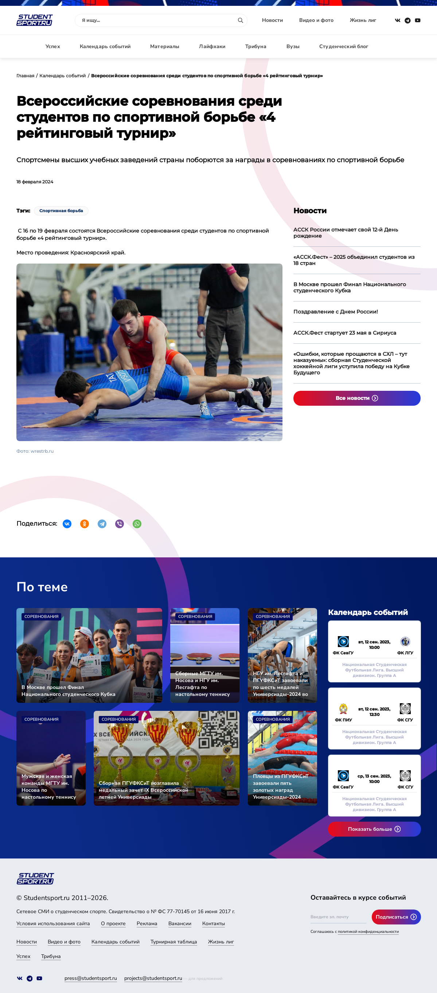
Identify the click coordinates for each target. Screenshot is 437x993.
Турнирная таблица (174, 941)
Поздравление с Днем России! (335, 311)
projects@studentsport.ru (153, 978)
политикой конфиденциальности (368, 931)
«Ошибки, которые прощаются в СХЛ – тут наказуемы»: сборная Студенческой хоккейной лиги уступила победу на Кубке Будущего (351, 363)
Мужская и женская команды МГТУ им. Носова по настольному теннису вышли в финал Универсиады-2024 (49, 787)
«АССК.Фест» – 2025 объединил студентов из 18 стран (354, 260)
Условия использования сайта (53, 923)
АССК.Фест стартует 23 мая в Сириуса (344, 333)
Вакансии (179, 923)
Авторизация (404, 46)
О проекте (113, 923)
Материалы (164, 46)
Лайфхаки (212, 46)
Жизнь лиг (363, 20)
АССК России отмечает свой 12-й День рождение (345, 232)
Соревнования (41, 616)
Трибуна (256, 46)
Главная (25, 75)
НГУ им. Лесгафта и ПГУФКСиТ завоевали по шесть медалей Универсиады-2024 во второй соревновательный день (280, 684)
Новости (272, 20)
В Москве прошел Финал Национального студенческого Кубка (349, 287)
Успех (53, 46)
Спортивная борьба (61, 210)
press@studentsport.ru (91, 978)
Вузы (293, 46)
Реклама (147, 923)
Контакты (213, 923)
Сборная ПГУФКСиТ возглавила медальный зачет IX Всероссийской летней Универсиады (143, 790)
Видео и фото (316, 20)
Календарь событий (105, 46)
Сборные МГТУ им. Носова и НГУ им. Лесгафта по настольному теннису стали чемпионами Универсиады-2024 (202, 684)
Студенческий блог (343, 46)
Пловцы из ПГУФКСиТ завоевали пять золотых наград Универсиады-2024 (281, 787)
